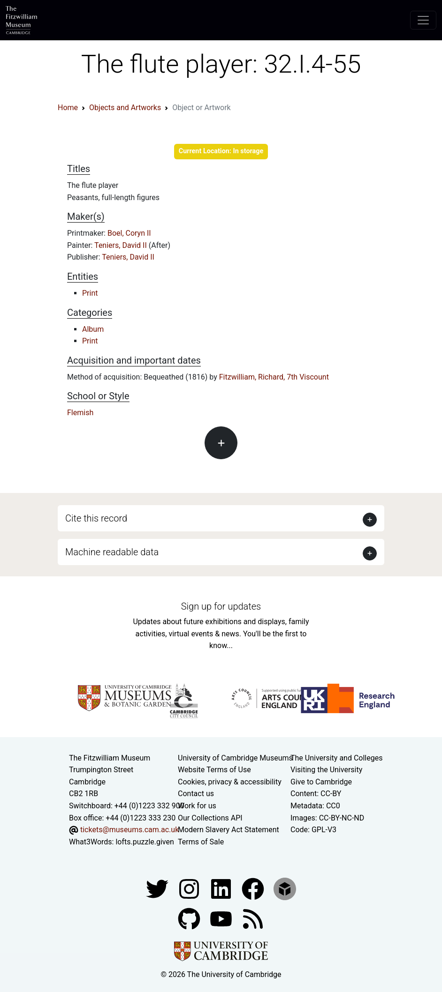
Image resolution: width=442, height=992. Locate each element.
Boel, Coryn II (129, 233)
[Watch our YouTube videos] (222, 918)
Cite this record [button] (96, 518)
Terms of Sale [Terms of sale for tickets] (201, 841)
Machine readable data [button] (112, 552)
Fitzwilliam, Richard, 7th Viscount (274, 377)
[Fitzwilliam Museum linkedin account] (254, 888)
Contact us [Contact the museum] (196, 793)
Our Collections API (210, 817)
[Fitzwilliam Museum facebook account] (222, 888)
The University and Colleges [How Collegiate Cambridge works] (336, 757)
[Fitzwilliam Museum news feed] (253, 918)
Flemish (80, 412)
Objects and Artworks (125, 107)
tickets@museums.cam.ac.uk (129, 829)
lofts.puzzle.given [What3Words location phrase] (144, 841)
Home (68, 107)
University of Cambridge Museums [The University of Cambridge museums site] (235, 757)
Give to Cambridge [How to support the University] (321, 781)
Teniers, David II (121, 245)
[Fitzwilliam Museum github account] (190, 918)
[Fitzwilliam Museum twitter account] (158, 888)
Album (93, 329)
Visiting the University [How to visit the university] (326, 769)
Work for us (197, 805)
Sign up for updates (221, 606)
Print (90, 293)
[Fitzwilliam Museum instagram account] (190, 888)
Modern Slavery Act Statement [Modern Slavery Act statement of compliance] (228, 829)
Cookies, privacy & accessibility (230, 781)
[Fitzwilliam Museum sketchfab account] (285, 888)
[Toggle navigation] (423, 20)
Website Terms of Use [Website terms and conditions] (214, 769)
